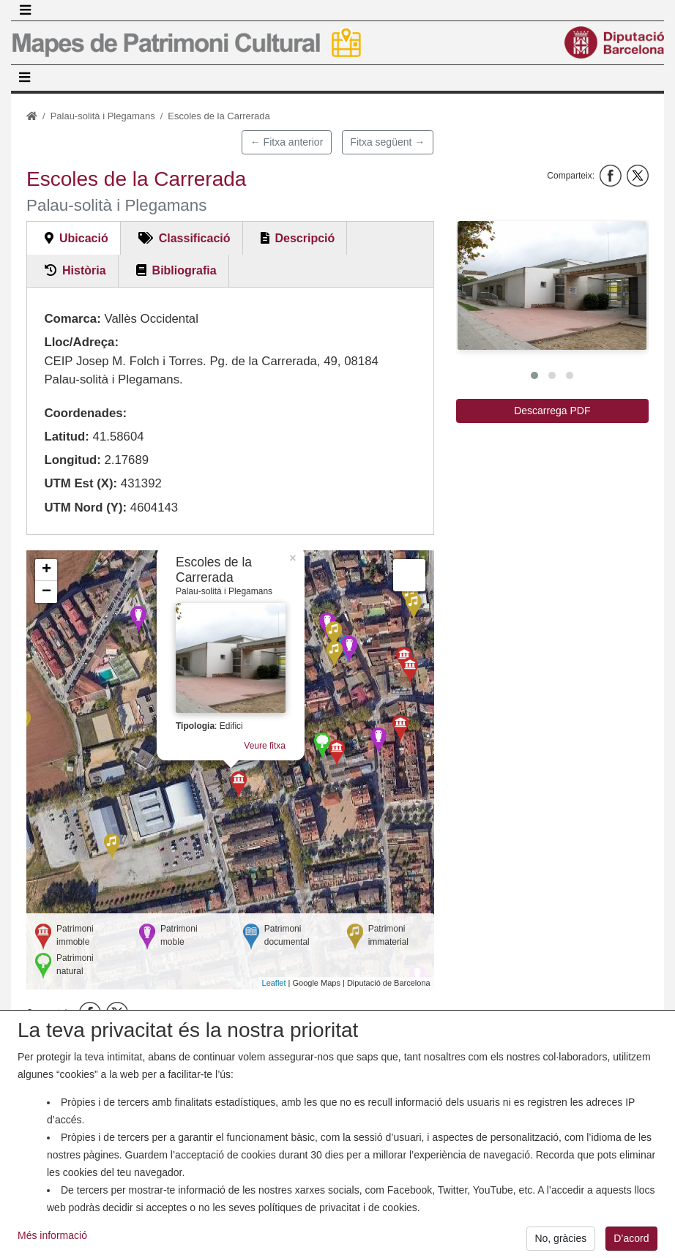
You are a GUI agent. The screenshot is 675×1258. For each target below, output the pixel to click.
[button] (552, 285)
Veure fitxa (265, 746)
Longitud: (72, 460)
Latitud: (66, 436)
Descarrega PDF (552, 410)
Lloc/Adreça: (81, 342)
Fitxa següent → (387, 142)
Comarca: (72, 319)
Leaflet (274, 982)
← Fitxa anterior (287, 142)
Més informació (52, 1242)
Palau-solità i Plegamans (103, 116)
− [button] (46, 592)
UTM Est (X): (80, 483)
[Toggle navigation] (25, 10)
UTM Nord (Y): (85, 507)
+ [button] (46, 570)
